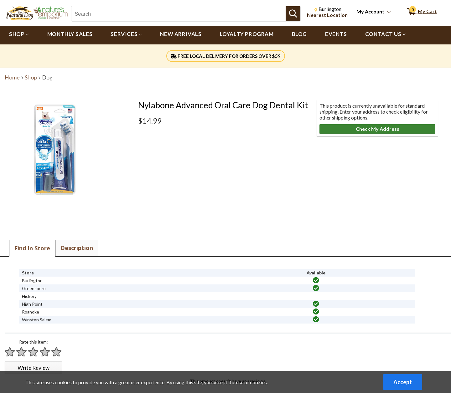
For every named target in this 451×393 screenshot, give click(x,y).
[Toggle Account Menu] (389, 12)
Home (12, 77)
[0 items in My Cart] (421, 12)
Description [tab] (76, 248)
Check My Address (377, 129)
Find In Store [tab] (32, 248)
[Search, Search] (178, 13)
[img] (316, 280)
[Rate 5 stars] (56, 352)
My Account (370, 11)
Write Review (33, 368)
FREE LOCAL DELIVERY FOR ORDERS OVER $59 (226, 56)
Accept (402, 382)
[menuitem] (19, 35)
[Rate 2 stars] (21, 352)
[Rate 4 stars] (45, 352)
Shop (31, 77)
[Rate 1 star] (10, 352)
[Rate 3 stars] (33, 352)
